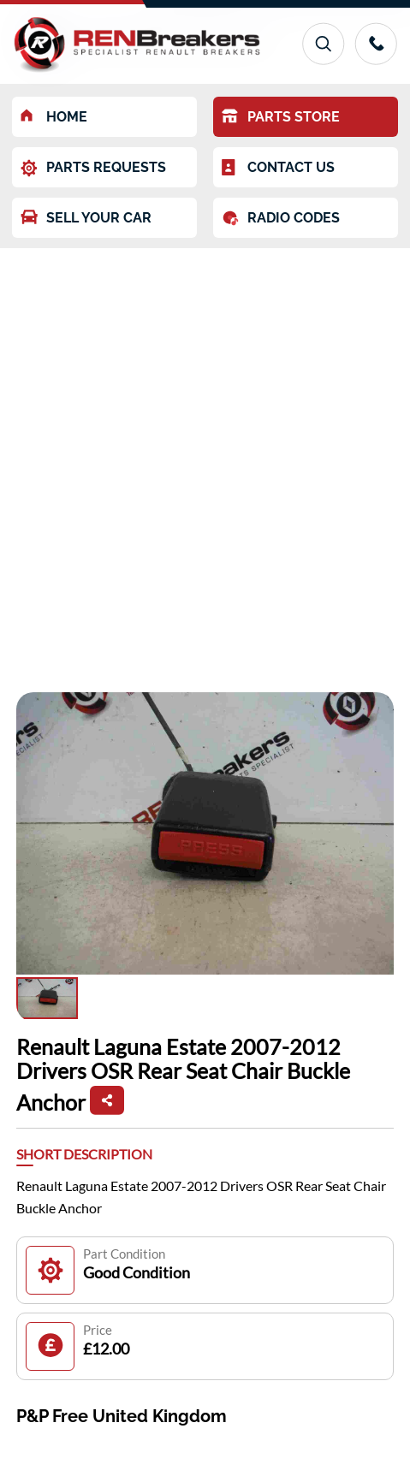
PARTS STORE (281, 117)
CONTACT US (278, 167)
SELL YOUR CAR (86, 218)
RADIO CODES (281, 218)
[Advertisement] (205, 462)
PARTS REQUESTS (93, 168)
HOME (54, 117)
